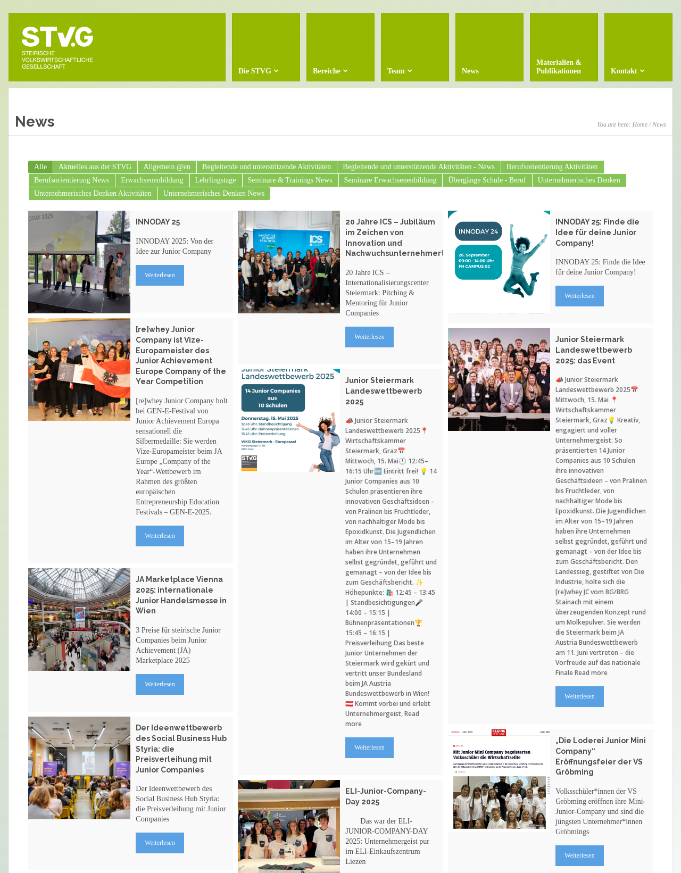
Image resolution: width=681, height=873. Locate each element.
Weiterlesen (160, 275)
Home (640, 124)
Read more (591, 672)
